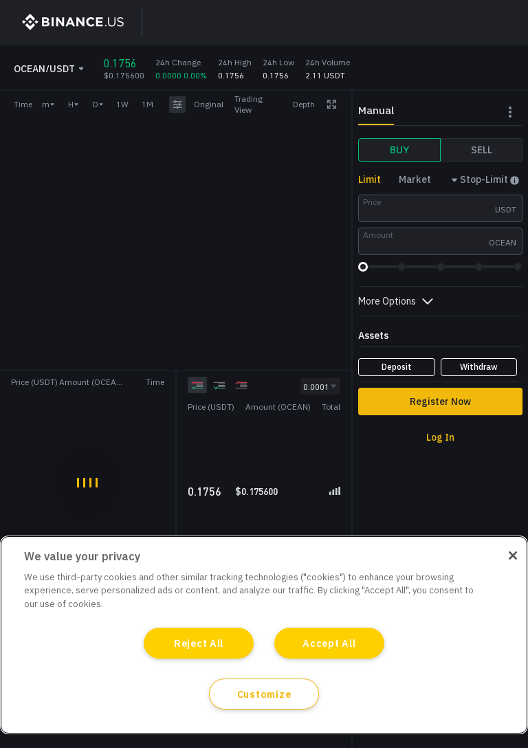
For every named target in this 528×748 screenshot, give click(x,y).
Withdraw (479, 367)
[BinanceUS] (66, 22)
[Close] (513, 555)
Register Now (440, 401)
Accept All (328, 643)
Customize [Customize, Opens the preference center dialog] (264, 694)
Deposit (397, 367)
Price (372, 202)
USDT (505, 209)
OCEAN (502, 242)
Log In (448, 22)
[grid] (264, 448)
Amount (378, 235)
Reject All (198, 643)
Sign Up (383, 22)
